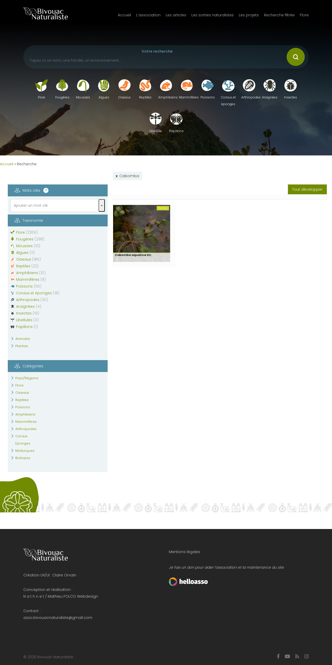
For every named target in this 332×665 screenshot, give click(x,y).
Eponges (22, 443)
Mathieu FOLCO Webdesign (73, 596)
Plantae (21, 346)
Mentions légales (184, 551)
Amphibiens (25, 414)
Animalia (22, 338)
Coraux (21, 436)
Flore (19, 385)
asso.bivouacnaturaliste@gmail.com (57, 617)
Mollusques (24, 450)
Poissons (22, 407)
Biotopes (22, 457)
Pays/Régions (26, 378)
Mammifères (26, 421)
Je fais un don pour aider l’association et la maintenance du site (226, 567)
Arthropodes (26, 428)
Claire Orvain (64, 575)
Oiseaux (22, 392)
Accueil (6, 164)
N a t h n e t (33, 596)
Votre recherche (157, 51)
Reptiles (22, 399)
